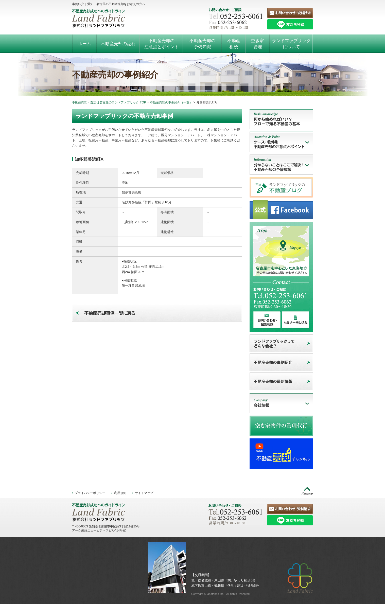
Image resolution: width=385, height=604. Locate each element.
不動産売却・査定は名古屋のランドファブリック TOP (109, 102)
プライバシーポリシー (90, 492)
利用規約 (120, 492)
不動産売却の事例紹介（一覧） (171, 102)
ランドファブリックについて (291, 43)
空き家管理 (257, 43)
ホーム (84, 43)
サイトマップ (144, 492)
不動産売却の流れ (118, 43)
